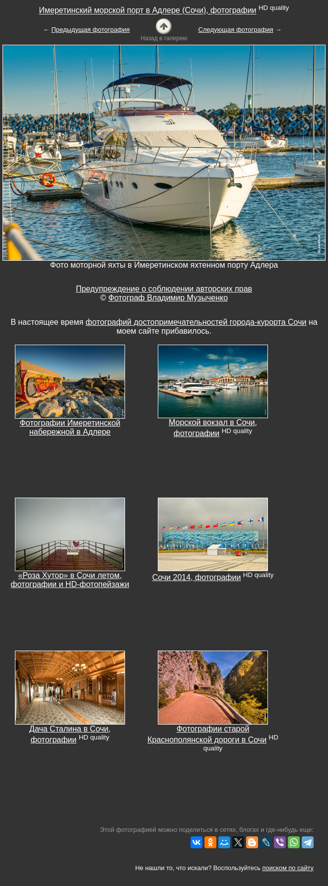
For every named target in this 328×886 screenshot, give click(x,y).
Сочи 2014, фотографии (196, 577)
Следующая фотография (235, 29)
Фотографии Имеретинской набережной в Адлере (70, 427)
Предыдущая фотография (90, 29)
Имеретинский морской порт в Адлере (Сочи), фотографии (148, 10)
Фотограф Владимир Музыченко (168, 298)
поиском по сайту (288, 868)
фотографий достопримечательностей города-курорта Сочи (196, 322)
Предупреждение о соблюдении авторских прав (164, 289)
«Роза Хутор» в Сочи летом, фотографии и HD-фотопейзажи (70, 580)
